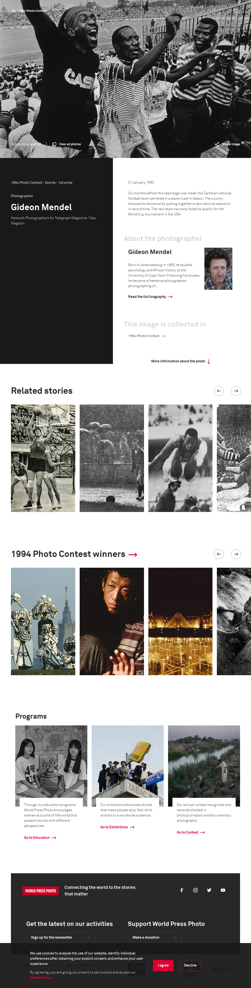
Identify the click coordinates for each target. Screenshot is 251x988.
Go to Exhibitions (114, 827)
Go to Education (37, 837)
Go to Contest (187, 832)
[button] (219, 391)
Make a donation (146, 937)
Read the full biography (147, 297)
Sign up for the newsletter (51, 937)
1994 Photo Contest (33, 11)
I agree (163, 965)
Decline (190, 965)
